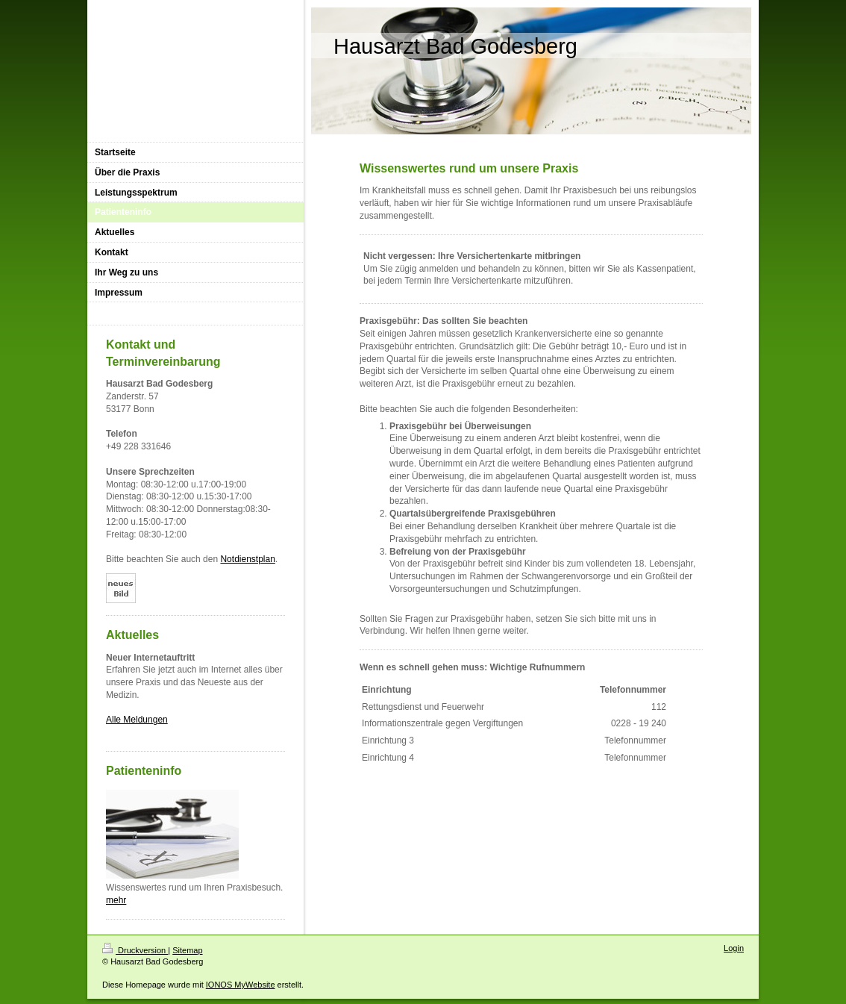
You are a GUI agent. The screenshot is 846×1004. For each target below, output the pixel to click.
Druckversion (135, 950)
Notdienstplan (247, 559)
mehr (116, 900)
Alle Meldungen (137, 719)
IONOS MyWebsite (240, 984)
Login (734, 948)
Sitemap (187, 950)
